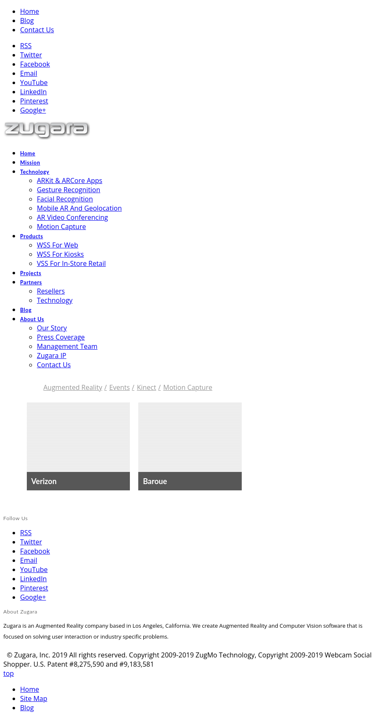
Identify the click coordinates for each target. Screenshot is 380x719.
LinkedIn (33, 91)
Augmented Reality (73, 387)
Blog (27, 20)
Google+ (33, 110)
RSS (25, 45)
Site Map (33, 698)
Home (29, 11)
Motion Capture (184, 387)
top (8, 673)
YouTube (34, 82)
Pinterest (34, 101)
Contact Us (37, 29)
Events (116, 387)
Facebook (35, 64)
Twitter (31, 54)
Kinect (143, 387)
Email (28, 73)
